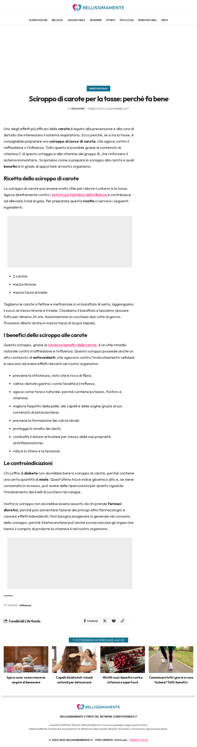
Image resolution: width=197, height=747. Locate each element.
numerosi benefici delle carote (73, 345)
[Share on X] (105, 621)
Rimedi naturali (98, 88)
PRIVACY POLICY (139, 740)
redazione (78, 108)
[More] (131, 621)
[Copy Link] (122, 621)
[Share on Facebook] (91, 621)
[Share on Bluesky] (114, 621)
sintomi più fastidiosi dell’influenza (80, 194)
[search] (190, 8)
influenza (25, 605)
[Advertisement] (98, 53)
